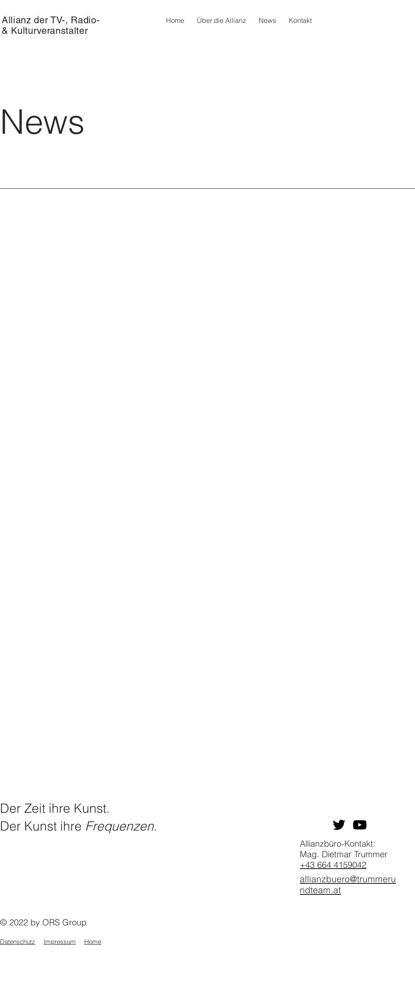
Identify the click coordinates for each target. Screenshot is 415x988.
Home (92, 942)
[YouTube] (359, 825)
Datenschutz (17, 942)
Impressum (60, 942)
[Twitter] (339, 825)
